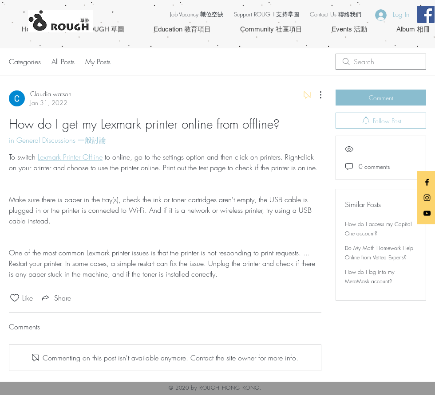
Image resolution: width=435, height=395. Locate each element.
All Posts (63, 61)
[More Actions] (316, 95)
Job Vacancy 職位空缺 (196, 14)
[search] (381, 62)
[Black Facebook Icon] (427, 182)
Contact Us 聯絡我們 (335, 14)
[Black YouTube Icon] (427, 213)
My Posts (98, 61)
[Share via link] (55, 298)
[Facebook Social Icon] (426, 14)
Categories (25, 61)
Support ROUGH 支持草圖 (266, 14)
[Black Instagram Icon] (427, 197)
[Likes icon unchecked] (14, 298)
